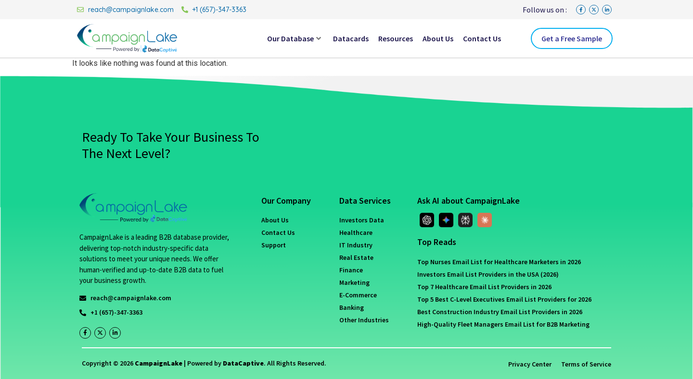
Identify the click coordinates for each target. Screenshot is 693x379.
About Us (438, 38)
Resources (395, 38)
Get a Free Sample (571, 38)
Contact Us (482, 38)
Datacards (351, 38)
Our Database (294, 38)
